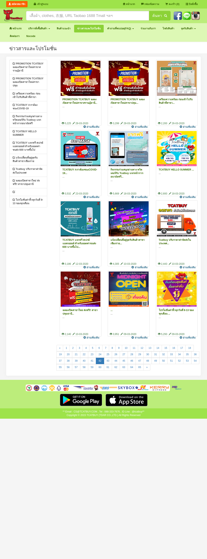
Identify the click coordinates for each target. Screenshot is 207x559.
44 (115, 360)
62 (115, 367)
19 (60, 354)
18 (189, 348)
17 (181, 348)
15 (165, 348)
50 (163, 360)
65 (139, 367)
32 (163, 354)
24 (100, 354)
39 (76, 360)
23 (92, 354)
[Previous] (60, 348)
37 (60, 360)
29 (139, 354)
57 (76, 367)
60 (100, 367)
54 (195, 360)
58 (84, 367)
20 (68, 354)
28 (131, 354)
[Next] (146, 367)
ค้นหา (159, 16)
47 (139, 360)
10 (126, 348)
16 (173, 348)
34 (179, 354)
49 (155, 360)
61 (108, 367)
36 (195, 354)
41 (92, 360)
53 (187, 360)
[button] (39, 28)
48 (147, 360)
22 (84, 354)
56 (68, 367)
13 (149, 348)
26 (115, 354)
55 (60, 367)
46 (131, 360)
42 (100, 360)
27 (123, 354)
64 (131, 367)
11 (134, 348)
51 (171, 360)
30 (147, 354)
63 (123, 367)
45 (123, 360)
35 (187, 354)
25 (108, 354)
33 (171, 354)
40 (84, 360)
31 (155, 354)
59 (92, 367)
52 (179, 360)
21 (76, 354)
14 (157, 348)
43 (108, 360)
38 (68, 360)
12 (142, 348)
